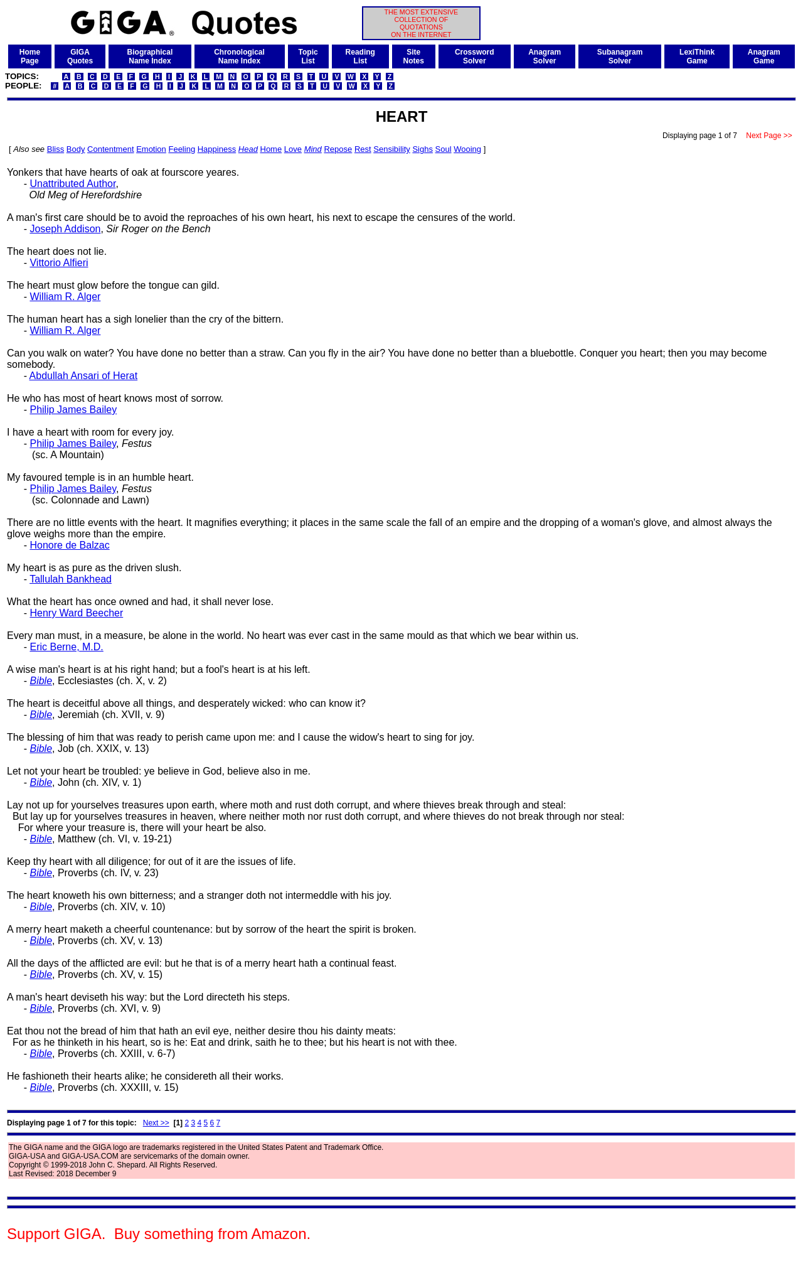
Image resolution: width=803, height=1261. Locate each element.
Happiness (217, 149)
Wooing (467, 149)
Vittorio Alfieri (58, 262)
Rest (362, 149)
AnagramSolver (544, 56)
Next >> (156, 1123)
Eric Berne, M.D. (66, 646)
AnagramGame (764, 56)
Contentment (110, 149)
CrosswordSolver (474, 56)
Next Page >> (769, 135)
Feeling (181, 149)
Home (271, 149)
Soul (443, 149)
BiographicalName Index (150, 56)
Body (75, 149)
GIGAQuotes (80, 56)
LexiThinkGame (697, 56)
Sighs (422, 149)
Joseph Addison (64, 228)
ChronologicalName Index (239, 56)
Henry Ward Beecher (76, 613)
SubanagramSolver (620, 56)
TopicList (308, 56)
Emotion (151, 149)
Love (293, 149)
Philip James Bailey (73, 409)
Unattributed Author (72, 183)
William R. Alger (64, 296)
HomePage (29, 56)
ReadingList (360, 56)
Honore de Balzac (69, 545)
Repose (338, 149)
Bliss (55, 149)
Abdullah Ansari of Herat (83, 375)
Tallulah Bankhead (70, 579)
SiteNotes (413, 56)
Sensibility (391, 149)
